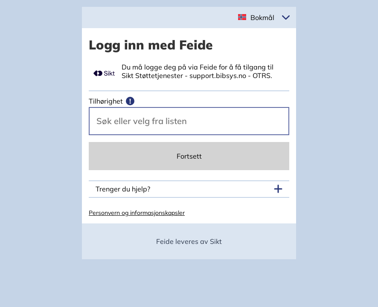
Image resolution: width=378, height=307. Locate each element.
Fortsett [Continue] (189, 156)
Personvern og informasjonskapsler (137, 213)
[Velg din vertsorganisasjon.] (189, 121)
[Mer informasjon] (130, 101)
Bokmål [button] (262, 17)
